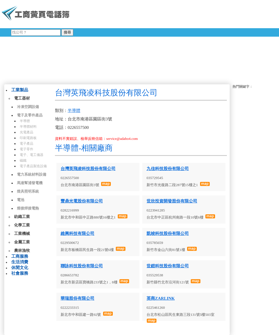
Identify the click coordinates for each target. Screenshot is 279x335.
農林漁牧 (22, 250)
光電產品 (26, 132)
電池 (20, 200)
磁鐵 (23, 160)
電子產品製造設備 (33, 166)
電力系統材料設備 (31, 174)
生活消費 (19, 262)
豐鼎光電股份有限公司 (82, 201)
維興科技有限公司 (77, 233)
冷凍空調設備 (28, 107)
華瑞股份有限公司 (77, 298)
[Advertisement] (144, 40)
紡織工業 (22, 217)
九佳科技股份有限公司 (168, 168)
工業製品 (19, 90)
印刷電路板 (28, 138)
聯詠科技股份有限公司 (82, 266)
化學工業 (22, 225)
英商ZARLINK (161, 298)
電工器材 (22, 98)
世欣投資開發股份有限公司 (172, 201)
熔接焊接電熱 (28, 208)
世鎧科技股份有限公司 (168, 266)
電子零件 (26, 149)
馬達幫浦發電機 (30, 183)
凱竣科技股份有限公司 (168, 233)
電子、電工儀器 (31, 155)
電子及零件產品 (30, 115)
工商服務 (19, 256)
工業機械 (22, 234)
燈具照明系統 (28, 191)
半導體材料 (28, 127)
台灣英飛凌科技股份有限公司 (88, 168)
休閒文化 (19, 267)
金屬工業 (22, 242)
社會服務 (19, 273)
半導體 (25, 121)
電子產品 (26, 144)
